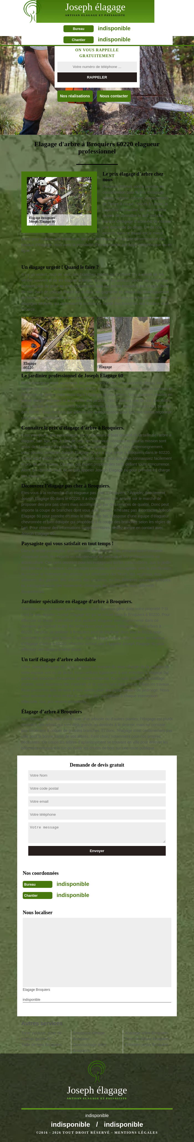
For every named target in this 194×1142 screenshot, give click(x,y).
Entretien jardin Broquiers (147, 1044)
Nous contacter (114, 96)
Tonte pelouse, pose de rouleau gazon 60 (41, 1036)
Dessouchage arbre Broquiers (90, 1047)
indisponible (114, 28)
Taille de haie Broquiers (41, 1044)
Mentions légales (136, 1133)
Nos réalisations (75, 96)
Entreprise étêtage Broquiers (89, 1036)
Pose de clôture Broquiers (147, 1039)
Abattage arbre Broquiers (146, 1033)
